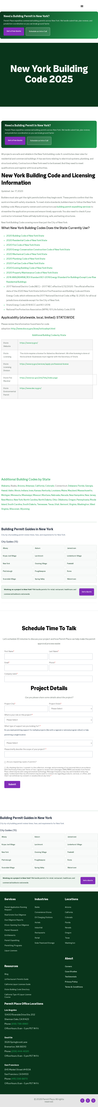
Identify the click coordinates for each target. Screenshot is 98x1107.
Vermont (64, 504)
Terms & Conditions (74, 987)
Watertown (71, 579)
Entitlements (9, 935)
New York (18, 500)
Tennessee (42, 504)
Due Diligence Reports (13, 920)
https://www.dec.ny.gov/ (31, 388)
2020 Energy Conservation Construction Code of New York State (38, 250)
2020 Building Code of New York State (25, 236)
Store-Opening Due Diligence (16, 925)
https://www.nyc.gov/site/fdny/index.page (39, 378)
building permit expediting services (73, 207)
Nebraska (55, 495)
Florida (81, 486)
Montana (46, 495)
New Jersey (90, 495)
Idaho (11, 490)
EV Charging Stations (44, 917)
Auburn (37, 548)
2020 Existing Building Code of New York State (29, 268)
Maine (64, 490)
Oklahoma (63, 500)
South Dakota (29, 504)
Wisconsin (14, 509)
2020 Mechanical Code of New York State (26, 254)
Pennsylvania (83, 500)
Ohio (54, 500)
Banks (37, 907)
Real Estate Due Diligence (15, 915)
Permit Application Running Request (15, 908)
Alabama (5, 486)
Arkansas (30, 486)
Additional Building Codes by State (49, 335)
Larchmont (39, 556)
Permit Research (11, 930)
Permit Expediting (11, 940)
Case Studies (71, 972)
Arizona (21, 486)
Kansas (37, 490)
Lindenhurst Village (74, 556)
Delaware (72, 486)
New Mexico (7, 500)
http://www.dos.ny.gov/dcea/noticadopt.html (33, 329)
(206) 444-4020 (20, 1051)
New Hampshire (76, 495)
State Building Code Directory (16, 990)
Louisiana (55, 490)
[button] (82, 6)
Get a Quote (86, 592)
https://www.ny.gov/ (29, 343)
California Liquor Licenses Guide (17, 984)
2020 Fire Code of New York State (23, 245)
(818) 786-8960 (19, 1024)
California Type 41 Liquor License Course (17, 996)
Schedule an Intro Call (38, 31)
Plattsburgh (7, 571)
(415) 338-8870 (19, 1079)
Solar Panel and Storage (44, 943)
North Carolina (30, 500)
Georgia (89, 486)
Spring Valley (40, 579)
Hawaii (4, 490)
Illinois (17, 490)
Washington (83, 504)
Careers (68, 967)
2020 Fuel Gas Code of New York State (25, 263)
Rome (69, 571)
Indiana (24, 490)
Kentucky (46, 490)
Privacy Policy (71, 982)
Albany (5, 548)
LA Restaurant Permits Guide (16, 979)
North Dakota (45, 500)
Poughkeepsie (40, 571)
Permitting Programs (13, 946)
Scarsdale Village (9, 579)
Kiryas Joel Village (9, 556)
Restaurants (40, 933)
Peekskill (70, 564)
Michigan (5, 495)
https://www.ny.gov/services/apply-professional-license (44, 364)
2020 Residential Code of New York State (26, 240)
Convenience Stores (43, 912)
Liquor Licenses (10, 951)
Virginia (72, 504)
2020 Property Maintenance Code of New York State (32, 273)
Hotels (37, 923)
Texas (51, 504)
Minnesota (16, 495)
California (39, 486)
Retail (37, 938)
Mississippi (27, 495)
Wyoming (25, 509)
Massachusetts (84, 490)
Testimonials (71, 977)
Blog (6, 974)
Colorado (49, 486)
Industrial (38, 928)
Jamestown (71, 548)
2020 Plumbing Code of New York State (25, 259)
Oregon (72, 500)
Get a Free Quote (14, 31)
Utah (56, 504)
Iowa (31, 490)
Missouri (37, 495)
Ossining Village (41, 564)
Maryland (72, 490)
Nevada (64, 495)
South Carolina (15, 504)
